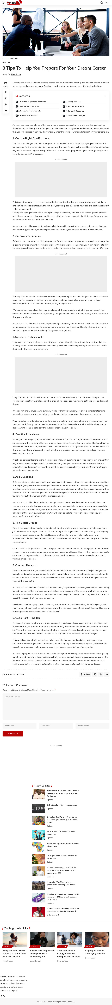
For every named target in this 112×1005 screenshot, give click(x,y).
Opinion (50, 800)
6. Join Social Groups (74, 106)
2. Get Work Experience (28, 106)
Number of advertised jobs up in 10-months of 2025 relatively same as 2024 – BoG (63, 897)
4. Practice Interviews (27, 115)
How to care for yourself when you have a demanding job (42, 953)
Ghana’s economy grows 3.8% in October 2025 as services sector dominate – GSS (61, 870)
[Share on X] (6, 98)
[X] (4, 996)
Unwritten (16, 74)
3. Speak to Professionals (29, 111)
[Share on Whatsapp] (6, 104)
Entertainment (53, 915)
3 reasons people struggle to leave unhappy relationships (68, 953)
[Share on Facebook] (6, 92)
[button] (5, 2)
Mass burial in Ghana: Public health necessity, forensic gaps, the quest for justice (63, 793)
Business (50, 877)
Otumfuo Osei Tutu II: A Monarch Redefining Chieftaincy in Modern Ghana (62, 820)
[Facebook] (1, 996)
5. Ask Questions (72, 102)
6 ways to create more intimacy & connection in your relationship (15, 953)
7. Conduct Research (74, 111)
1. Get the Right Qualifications (32, 101)
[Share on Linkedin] (6, 110)
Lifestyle (6, 62)
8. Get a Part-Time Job (75, 115)
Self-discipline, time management (62, 805)
